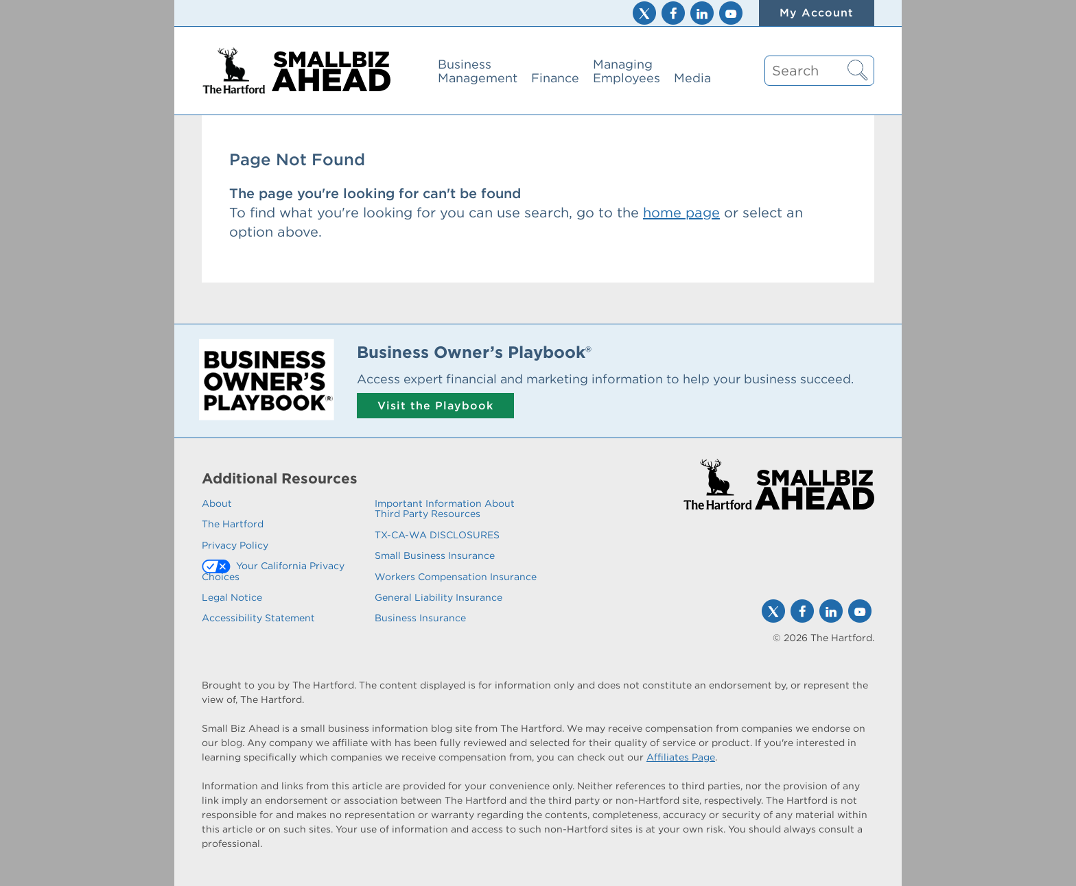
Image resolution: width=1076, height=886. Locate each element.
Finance (555, 78)
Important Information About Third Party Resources (445, 508)
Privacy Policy (235, 545)
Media (692, 78)
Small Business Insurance (435, 555)
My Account (817, 12)
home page (681, 212)
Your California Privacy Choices (273, 571)
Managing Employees (626, 71)
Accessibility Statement (258, 617)
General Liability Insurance (438, 597)
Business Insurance (420, 617)
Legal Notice (232, 597)
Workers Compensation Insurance (456, 576)
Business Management (477, 71)
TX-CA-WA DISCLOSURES (437, 534)
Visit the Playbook (435, 405)
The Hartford (233, 523)
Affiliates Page (680, 757)
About (217, 503)
